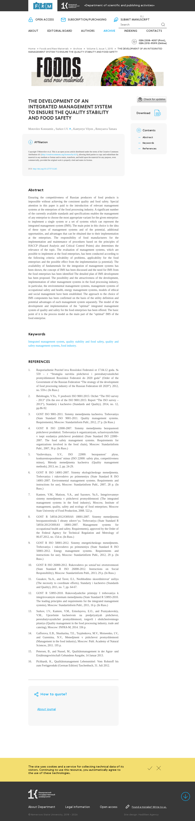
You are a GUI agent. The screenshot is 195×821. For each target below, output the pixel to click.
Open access (44, 19)
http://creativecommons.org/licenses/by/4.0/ (59, 154)
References (149, 148)
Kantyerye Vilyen (83, 128)
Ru (142, 16)
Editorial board (59, 31)
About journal (46, 709)
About (33, 31)
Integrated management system (46, 341)
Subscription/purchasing (87, 19)
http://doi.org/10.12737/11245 (45, 169)
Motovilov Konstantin (40, 128)
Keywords (148, 142)
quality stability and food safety (85, 341)
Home (32, 48)
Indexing (130, 31)
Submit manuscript (135, 19)
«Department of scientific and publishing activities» (119, 5)
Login (128, 16)
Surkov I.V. (62, 128)
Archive (109, 31)
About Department (41, 807)
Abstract (148, 137)
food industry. (69, 345)
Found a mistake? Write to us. (149, 806)
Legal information (77, 807)
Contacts (154, 31)
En (147, 16)
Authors (87, 31)
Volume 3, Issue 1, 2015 (100, 48)
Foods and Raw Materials (54, 48)
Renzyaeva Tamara (106, 128)
